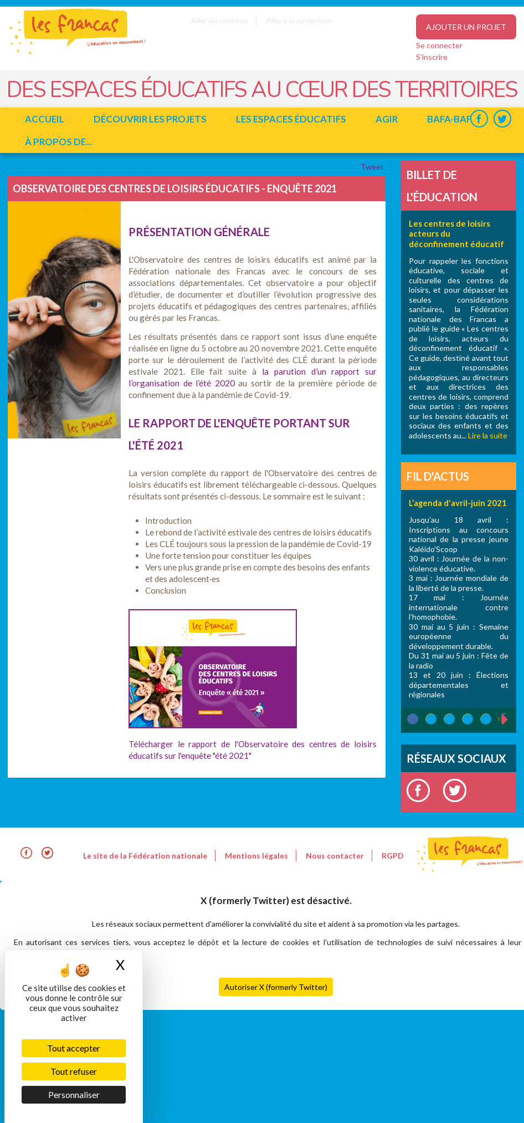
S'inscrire (432, 57)
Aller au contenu (219, 20)
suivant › (510, 719)
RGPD (393, 855)
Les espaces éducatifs (291, 119)
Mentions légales (256, 855)
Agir (387, 119)
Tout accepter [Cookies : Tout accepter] (73, 1048)
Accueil (44, 119)
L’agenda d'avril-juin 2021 (458, 503)
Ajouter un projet (466, 27)
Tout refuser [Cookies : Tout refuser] (73, 1071)
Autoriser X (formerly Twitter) (275, 987)
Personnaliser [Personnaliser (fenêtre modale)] (74, 1094)
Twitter (502, 119)
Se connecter (439, 45)
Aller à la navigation (299, 20)
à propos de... (59, 141)
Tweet (373, 166)
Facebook (479, 119)
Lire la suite (487, 435)
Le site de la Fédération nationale (145, 855)
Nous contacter (335, 855)
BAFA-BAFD (453, 119)
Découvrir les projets (150, 119)
